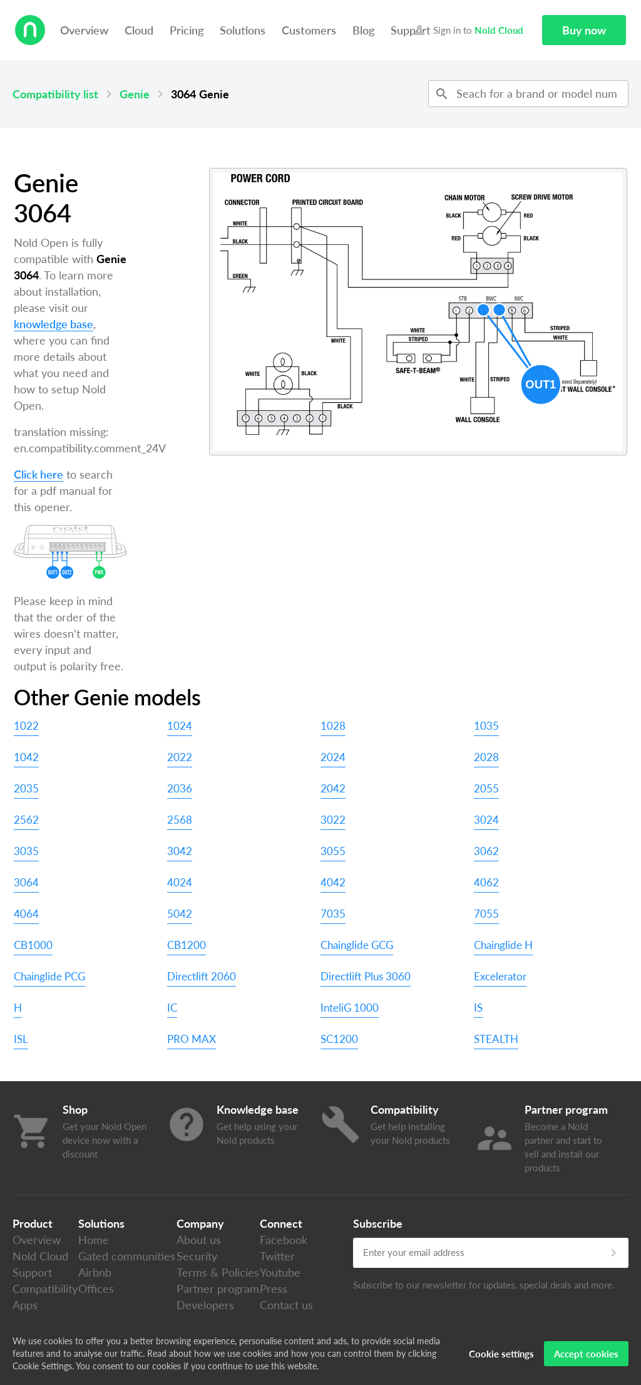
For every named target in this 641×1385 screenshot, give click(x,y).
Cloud (139, 30)
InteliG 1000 (349, 1007)
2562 (26, 819)
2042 (333, 788)
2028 (486, 757)
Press (273, 1288)
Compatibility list (55, 94)
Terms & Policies (218, 1272)
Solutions (242, 30)
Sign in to (467, 30)
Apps (25, 1305)
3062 (486, 851)
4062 (486, 882)
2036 (179, 788)
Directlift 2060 (201, 976)
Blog (363, 30)
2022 (179, 757)
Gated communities (126, 1256)
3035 (26, 851)
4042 (333, 882)
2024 (333, 757)
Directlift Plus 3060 (365, 976)
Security (197, 1256)
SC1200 (339, 1038)
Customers (309, 30)
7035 (333, 913)
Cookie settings (501, 1353)
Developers (205, 1305)
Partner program (218, 1288)
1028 (333, 725)
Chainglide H (503, 945)
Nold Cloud (40, 1256)
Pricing (186, 30)
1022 (26, 725)
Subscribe (378, 1223)
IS (478, 1007)
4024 (179, 882)
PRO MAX (191, 1038)
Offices (96, 1288)
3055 (333, 851)
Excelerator (500, 976)
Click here (38, 474)
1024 (179, 725)
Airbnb (94, 1272)
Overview (84, 30)
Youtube (280, 1272)
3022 (333, 819)
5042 (179, 913)
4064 (26, 913)
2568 (179, 819)
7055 (486, 913)
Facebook (283, 1240)
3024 (486, 819)
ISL (21, 1038)
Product (33, 1223)
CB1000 (33, 945)
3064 (26, 882)
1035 (486, 725)
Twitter (277, 1256)
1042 (26, 757)
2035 (26, 788)
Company (200, 1223)
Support (32, 1272)
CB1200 (186, 945)
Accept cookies (586, 1353)
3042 (179, 851)
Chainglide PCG (49, 976)
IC (172, 1007)
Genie (135, 94)
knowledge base (53, 324)
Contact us (286, 1305)
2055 (486, 788)
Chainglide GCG (356, 945)
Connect (281, 1223)
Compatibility (45, 1288)
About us (199, 1240)
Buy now (584, 30)
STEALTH (496, 1038)
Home (93, 1240)
